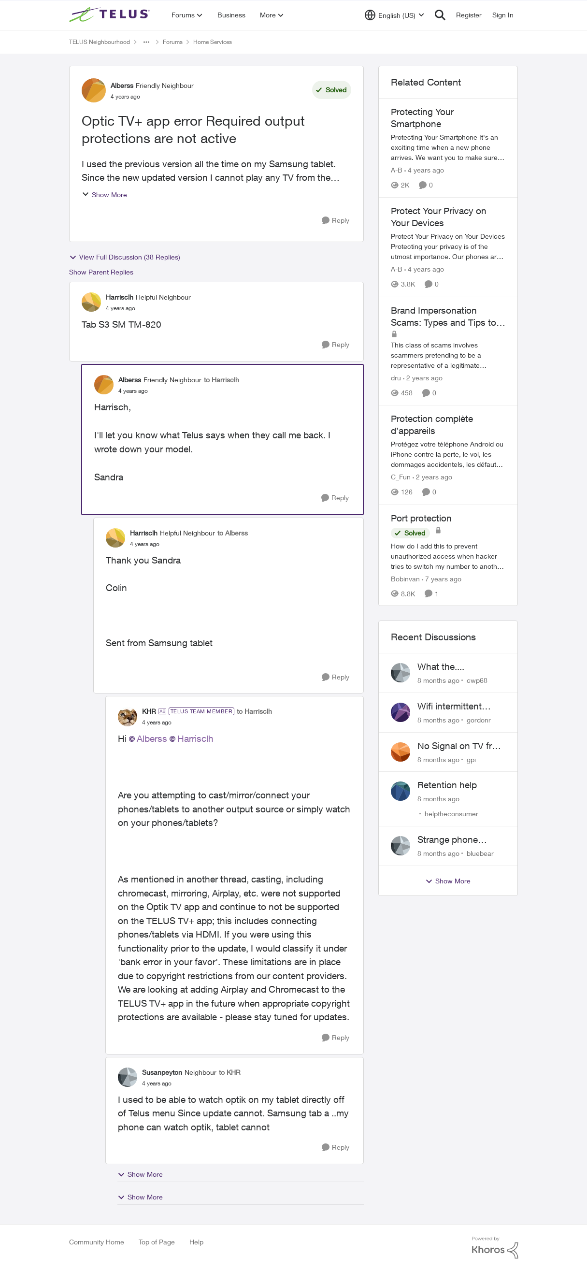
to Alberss (232, 533)
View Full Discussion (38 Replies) (124, 257)
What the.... (440, 666)
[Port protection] (448, 555)
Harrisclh (195, 738)
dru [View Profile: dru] (396, 378)
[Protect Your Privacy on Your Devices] (448, 246)
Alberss (152, 738)
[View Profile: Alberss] (94, 90)
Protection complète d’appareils (432, 424)
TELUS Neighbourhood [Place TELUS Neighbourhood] (99, 41)
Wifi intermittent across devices (449, 706)
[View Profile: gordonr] (400, 712)
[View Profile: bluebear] (400, 845)
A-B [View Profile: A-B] (396, 170)
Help (196, 1242)
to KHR (230, 1072)
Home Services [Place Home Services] (212, 41)
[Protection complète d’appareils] (448, 454)
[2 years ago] (423, 378)
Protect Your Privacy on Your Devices (439, 216)
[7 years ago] (441, 578)
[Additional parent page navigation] (146, 42)
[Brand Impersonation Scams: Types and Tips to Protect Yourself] (448, 355)
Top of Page (157, 1242)
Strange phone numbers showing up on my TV (460, 840)
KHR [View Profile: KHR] (149, 711)
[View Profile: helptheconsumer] (400, 791)
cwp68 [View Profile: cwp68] (477, 680)
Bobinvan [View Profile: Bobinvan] (405, 578)
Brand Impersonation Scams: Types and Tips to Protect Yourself (443, 316)
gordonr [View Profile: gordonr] (479, 720)
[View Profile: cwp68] (400, 672)
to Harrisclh (221, 380)
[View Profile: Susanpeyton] (127, 1077)
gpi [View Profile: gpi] (471, 759)
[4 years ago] (424, 170)
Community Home (96, 1242)
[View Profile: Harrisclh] (91, 302)
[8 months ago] (438, 680)
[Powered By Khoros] (495, 1248)
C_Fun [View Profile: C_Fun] (401, 477)
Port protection (421, 518)
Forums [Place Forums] (173, 41)
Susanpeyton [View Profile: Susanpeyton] (162, 1072)
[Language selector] (394, 15)
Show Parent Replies (101, 272)
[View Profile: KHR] (127, 716)
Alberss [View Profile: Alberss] (122, 85)
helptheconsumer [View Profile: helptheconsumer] (451, 813)
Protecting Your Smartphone (422, 117)
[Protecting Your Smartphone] (448, 147)
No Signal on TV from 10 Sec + (461, 746)
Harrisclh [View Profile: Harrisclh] (119, 297)
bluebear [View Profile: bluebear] (480, 853)
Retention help (447, 785)
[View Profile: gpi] (400, 752)
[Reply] (335, 220)
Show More (104, 194)
